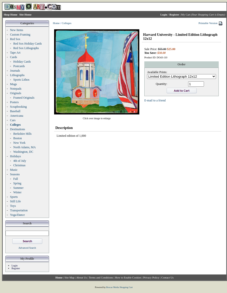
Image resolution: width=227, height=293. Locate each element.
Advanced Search (27, 247)
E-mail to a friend (155, 100)
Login (15, 265)
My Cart (185, 14)
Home (56, 23)
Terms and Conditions (101, 277)
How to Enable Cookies (128, 277)
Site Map (69, 277)
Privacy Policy (151, 277)
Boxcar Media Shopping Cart (119, 287)
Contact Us (167, 277)
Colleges (66, 23)
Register (16, 268)
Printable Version (207, 23)
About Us (81, 277)
